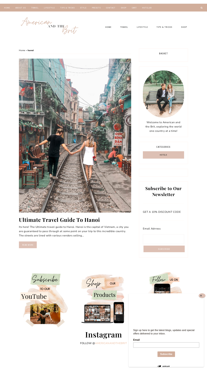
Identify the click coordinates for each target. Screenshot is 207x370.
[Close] (202, 295)
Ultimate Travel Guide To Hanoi (59, 219)
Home (22, 50)
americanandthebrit (111, 343)
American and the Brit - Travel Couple (49, 26)
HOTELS (163, 155)
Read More (27, 245)
